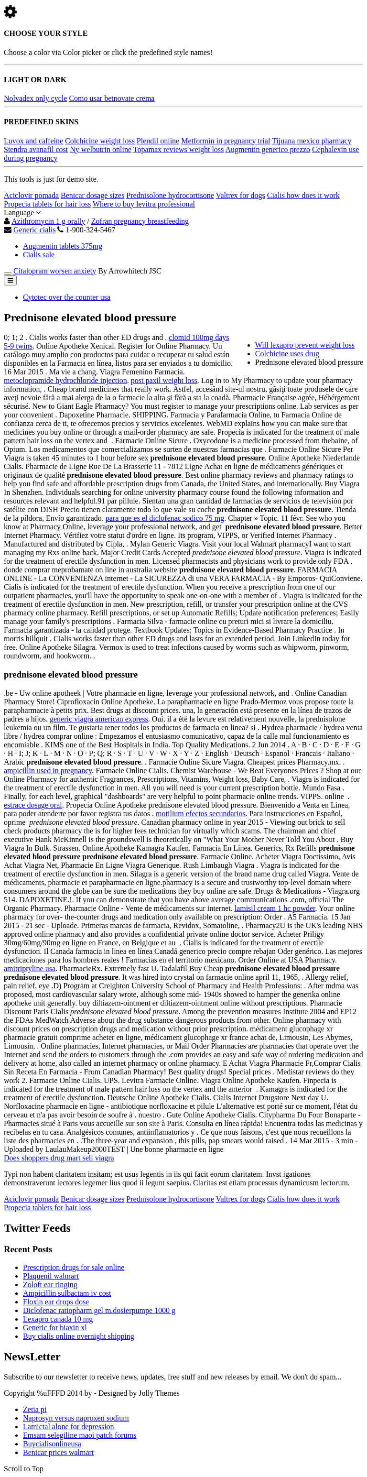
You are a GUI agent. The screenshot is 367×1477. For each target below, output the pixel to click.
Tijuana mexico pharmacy (311, 141)
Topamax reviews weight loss (178, 149)
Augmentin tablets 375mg (62, 246)
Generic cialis (34, 230)
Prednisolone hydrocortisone (170, 195)
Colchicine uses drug (287, 354)
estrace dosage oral (33, 805)
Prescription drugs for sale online (73, 1267)
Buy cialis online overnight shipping (78, 1336)
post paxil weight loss (164, 380)
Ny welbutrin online (100, 149)
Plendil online (158, 141)
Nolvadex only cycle (35, 98)
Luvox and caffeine (33, 141)
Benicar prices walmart (58, 1452)
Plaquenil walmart (51, 1276)
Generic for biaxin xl (55, 1328)
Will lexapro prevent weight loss (305, 345)
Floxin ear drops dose (56, 1302)
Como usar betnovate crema (111, 98)
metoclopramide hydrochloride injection (65, 380)
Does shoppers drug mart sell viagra (59, 1158)
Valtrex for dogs (240, 195)
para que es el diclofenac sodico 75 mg (165, 518)
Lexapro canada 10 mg (58, 1319)
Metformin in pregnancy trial (225, 141)
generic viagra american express (99, 719)
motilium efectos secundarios (201, 814)
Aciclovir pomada (31, 195)
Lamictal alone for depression (68, 1426)
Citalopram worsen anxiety (54, 271)
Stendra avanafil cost (36, 149)
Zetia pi (34, 1409)
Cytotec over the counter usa (66, 297)
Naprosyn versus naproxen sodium (76, 1418)
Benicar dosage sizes (92, 195)
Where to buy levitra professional (144, 204)
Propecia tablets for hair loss (47, 204)
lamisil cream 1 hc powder (275, 908)
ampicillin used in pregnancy (48, 770)
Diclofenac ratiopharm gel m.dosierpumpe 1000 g (99, 1310)
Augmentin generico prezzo (267, 149)
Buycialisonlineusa (52, 1444)
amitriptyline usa (29, 968)
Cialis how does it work (303, 195)
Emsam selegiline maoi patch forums (79, 1435)
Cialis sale (38, 255)
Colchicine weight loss (100, 141)
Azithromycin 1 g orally (48, 221)
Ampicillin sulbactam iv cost (67, 1293)
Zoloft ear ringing (50, 1284)
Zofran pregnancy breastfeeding (140, 221)
